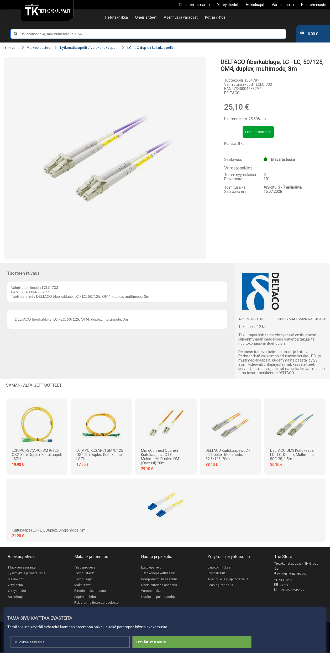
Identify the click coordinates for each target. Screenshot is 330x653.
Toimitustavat (84, 573)
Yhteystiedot (17, 591)
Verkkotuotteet (36, 48)
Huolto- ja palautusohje (158, 597)
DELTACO (232, 93)
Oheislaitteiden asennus (159, 585)
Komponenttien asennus (159, 579)
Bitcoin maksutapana (90, 591)
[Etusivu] (47, 10)
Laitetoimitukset (220, 567)
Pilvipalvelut (216, 573)
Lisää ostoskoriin (258, 132)
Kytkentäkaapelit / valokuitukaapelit (87, 48)
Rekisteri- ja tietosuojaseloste (96, 603)
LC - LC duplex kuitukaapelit (147, 48)
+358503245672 (289, 590)
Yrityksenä (15, 585)
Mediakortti (16, 579)
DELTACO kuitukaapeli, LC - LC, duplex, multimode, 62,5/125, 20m (228, 454)
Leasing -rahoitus (220, 585)
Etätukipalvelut (152, 567)
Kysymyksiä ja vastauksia (26, 573)
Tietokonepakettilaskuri (158, 573)
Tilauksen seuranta (22, 567)
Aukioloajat (16, 597)
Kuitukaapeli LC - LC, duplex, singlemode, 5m (49, 530)
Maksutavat (83, 585)
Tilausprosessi (85, 567)
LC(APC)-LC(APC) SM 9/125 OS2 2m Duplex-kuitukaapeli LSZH (99, 454)
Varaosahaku (151, 591)
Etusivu (9, 48)
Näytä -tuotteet (252, 319)
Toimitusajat (83, 579)
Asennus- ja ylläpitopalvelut (228, 579)
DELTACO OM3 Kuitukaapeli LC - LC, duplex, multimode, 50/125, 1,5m (292, 454)
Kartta (281, 585)
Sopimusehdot (85, 597)
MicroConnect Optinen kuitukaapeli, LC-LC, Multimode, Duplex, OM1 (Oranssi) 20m (161, 456)
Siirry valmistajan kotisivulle (302, 319)
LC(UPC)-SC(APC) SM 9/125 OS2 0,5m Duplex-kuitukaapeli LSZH (37, 454)
